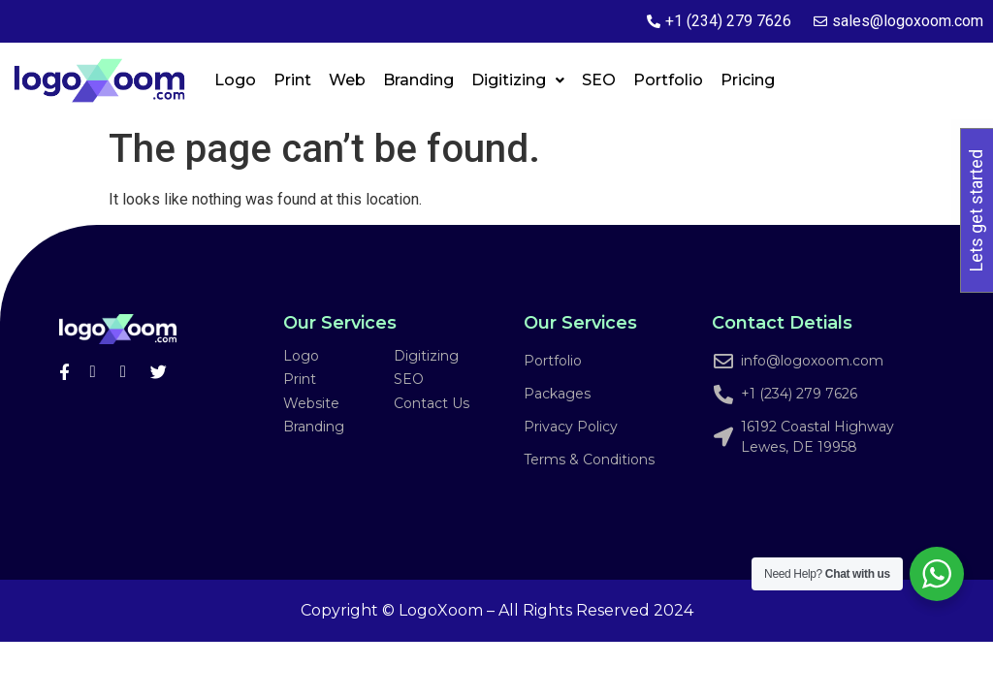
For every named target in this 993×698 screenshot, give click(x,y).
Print (292, 80)
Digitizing (517, 80)
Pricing (748, 80)
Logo (235, 80)
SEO (599, 80)
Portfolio (668, 80)
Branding (418, 80)
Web (347, 80)
